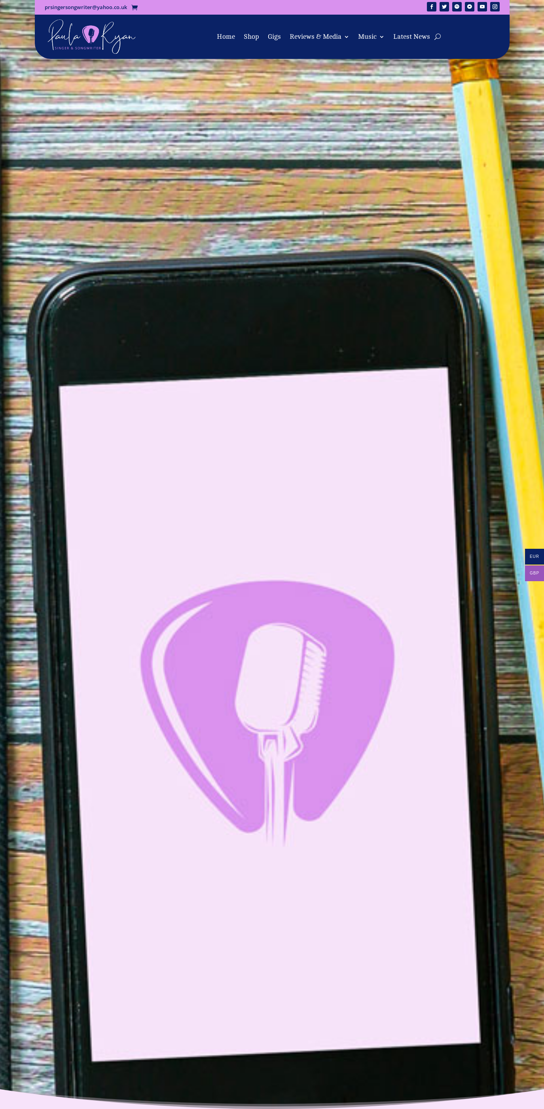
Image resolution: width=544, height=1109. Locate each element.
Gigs (274, 36)
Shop (251, 36)
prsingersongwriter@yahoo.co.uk (86, 7)
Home (226, 36)
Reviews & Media (315, 36)
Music (367, 36)
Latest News (411, 36)
